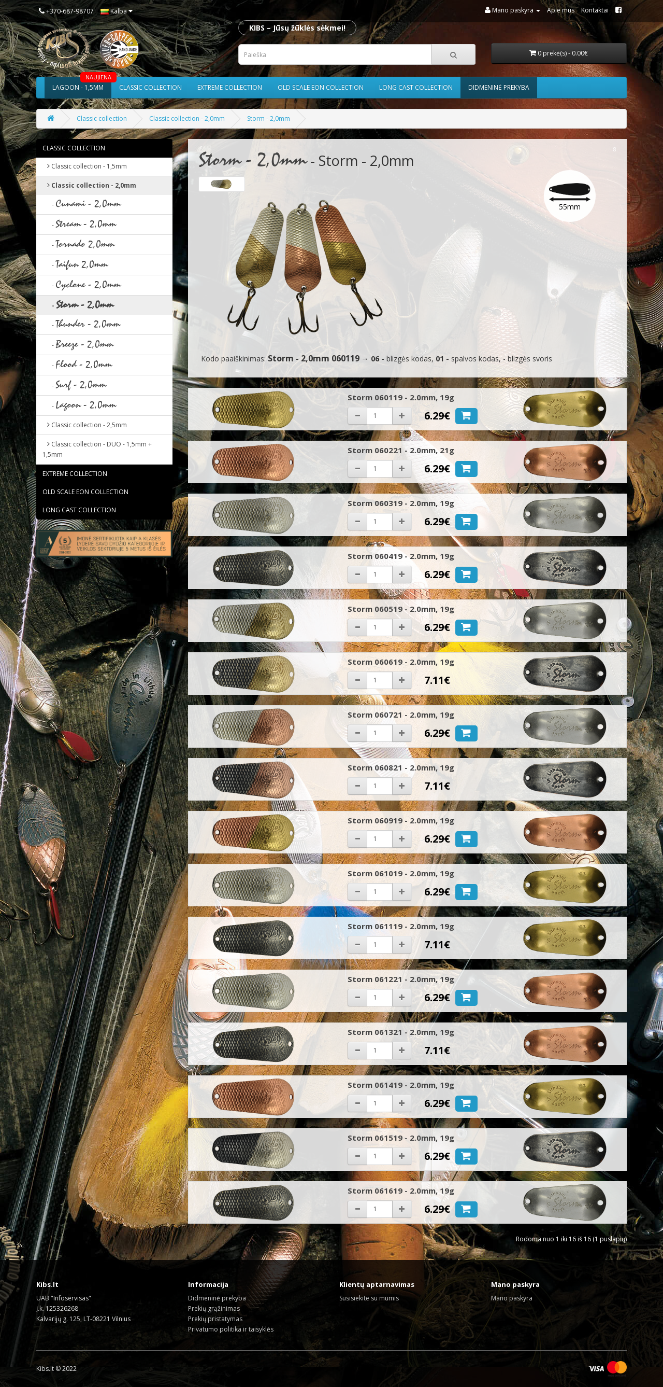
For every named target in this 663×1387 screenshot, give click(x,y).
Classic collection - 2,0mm (187, 118)
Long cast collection (416, 87)
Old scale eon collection (321, 87)
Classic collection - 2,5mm (84, 425)
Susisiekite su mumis (369, 1298)
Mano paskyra (511, 1298)
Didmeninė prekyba (498, 87)
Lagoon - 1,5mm (81, 84)
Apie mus (560, 10)
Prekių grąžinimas (214, 1308)
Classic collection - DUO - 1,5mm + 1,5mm (97, 449)
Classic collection (150, 87)
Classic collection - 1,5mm (84, 166)
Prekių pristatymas (215, 1318)
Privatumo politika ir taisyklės (230, 1329)
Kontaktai (595, 10)
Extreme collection (229, 87)
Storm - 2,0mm (268, 118)
